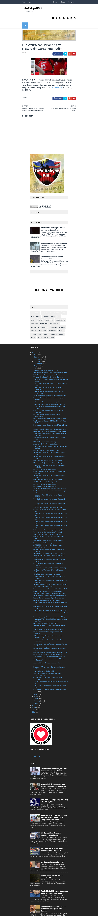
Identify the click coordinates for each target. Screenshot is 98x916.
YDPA (52, 326)
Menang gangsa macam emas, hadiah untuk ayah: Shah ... (50, 595)
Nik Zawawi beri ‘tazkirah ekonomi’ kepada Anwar (51, 822)
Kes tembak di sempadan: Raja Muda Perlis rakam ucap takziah (53, 773)
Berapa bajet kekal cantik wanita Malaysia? (47, 579)
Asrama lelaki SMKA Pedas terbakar (45, 432)
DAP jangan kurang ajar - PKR (52, 850)
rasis (40, 322)
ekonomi (46, 304)
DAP (64, 301)
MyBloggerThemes (49, 913)
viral (46, 326)
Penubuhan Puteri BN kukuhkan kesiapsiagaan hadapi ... (49, 454)
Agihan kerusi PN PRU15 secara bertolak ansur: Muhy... (49, 565)
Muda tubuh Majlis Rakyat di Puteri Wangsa (48, 449)
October (37, 349)
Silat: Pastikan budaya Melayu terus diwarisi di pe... (50, 361)
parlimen (62, 315)
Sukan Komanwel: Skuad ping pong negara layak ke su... (50, 637)
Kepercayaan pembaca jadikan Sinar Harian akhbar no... (50, 591)
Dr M (32, 304)
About (77, 2)
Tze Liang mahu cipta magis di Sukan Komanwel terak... (49, 549)
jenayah (33, 308)
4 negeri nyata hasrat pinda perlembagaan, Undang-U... (48, 666)
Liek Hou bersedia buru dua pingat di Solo (47, 363)
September (38, 352)
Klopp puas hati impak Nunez (43, 575)
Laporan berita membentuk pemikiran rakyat (48, 586)
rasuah (46, 322)
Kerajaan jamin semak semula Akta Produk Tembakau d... (47, 629)
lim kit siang (35, 315)
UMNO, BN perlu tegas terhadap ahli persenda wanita (49, 460)
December (37, 345)
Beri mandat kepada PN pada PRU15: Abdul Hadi (50, 577)
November (37, 347)
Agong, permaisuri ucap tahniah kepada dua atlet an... (50, 502)
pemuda (33, 319)
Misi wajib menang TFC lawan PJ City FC (47, 438)
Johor (41, 308)
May (35, 682)
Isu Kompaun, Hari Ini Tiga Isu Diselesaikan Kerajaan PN (53, 837)
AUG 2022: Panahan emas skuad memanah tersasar (48, 376)
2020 (34, 696)
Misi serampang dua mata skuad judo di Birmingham (46, 404)
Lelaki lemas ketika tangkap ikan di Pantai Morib (49, 407)
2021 (34, 693)
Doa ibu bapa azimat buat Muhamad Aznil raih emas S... (50, 414)
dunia (38, 304)
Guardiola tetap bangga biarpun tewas (46, 562)
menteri (54, 315)
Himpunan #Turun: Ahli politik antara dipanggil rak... (49, 656)
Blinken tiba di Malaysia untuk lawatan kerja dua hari (53, 217)
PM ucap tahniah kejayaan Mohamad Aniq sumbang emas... (47, 625)
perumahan (52, 319)
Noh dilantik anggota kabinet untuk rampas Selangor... (48, 399)
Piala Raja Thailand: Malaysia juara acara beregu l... (50, 477)
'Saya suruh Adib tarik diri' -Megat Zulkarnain (48, 365)
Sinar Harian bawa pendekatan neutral (46, 588)
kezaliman (34, 311)
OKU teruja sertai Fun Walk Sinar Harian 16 (48, 529)
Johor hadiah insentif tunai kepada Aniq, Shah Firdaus (49, 395)
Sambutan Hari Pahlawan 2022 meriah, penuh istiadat (48, 559)
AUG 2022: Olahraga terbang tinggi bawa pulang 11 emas (50, 569)
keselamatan (60, 308)
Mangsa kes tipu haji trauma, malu (44, 457)
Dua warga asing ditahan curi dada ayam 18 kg (49, 605)
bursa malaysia (55, 301)
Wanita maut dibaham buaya (43, 531)
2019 (34, 698)
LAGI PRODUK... (35, 745)
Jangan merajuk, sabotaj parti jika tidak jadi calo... (49, 417)
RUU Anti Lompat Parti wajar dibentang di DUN (49, 384)
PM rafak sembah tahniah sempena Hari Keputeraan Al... (47, 662)
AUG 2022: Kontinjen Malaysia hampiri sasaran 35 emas (50, 368)
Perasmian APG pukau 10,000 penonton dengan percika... (50, 608)
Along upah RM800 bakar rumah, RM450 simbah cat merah (49, 422)
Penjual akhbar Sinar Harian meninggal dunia (48, 618)
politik (33, 322)
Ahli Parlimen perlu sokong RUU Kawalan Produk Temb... (50, 372)
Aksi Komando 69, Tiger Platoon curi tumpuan (49, 645)
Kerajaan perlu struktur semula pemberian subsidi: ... (50, 602)
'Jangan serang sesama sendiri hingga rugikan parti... (49, 427)
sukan (61, 322)
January (37, 691)
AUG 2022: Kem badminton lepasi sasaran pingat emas (50, 675)
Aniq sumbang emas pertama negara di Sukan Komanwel (49, 648)
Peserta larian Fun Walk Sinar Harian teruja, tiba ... (50, 599)
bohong (45, 301)
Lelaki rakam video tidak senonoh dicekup (47, 642)
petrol (61, 319)
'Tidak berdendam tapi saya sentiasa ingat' (48, 495)
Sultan (33, 326)
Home (69, 2)
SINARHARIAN (30, 78)
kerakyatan (49, 308)
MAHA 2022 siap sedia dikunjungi (44, 430)
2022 (34, 343)
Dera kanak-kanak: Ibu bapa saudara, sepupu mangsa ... (48, 387)
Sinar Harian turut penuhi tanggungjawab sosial (49, 584)
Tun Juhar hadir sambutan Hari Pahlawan (47, 522)
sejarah (54, 322)
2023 (34, 341)
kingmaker (44, 311)
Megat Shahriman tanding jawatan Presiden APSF (50, 640)
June (36, 680)
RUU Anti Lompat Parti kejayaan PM (45, 470)
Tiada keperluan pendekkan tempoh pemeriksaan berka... (50, 435)
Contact (86, 2)
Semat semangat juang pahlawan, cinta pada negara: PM (48, 538)
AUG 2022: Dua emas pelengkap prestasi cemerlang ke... (47, 534)
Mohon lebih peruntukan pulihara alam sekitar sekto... (49, 525)
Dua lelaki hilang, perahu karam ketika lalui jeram (49, 678)
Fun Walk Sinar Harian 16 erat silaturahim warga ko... (49, 480)
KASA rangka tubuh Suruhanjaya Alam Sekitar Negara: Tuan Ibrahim (53, 897)
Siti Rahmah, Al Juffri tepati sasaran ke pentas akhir (49, 614)
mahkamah (45, 315)
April (35, 684)
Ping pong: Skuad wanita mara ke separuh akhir (49, 582)
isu (59, 304)
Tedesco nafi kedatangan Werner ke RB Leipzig (49, 556)
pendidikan (42, 319)
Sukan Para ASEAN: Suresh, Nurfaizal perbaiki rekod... (49, 441)
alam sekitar (35, 301)
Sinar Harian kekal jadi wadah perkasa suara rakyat (50, 573)
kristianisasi (54, 311)
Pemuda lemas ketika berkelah (43, 659)
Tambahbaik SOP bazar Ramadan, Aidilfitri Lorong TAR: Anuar (54, 880)
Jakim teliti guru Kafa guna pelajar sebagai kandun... (47, 652)
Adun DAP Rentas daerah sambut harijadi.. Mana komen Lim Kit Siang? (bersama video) (54, 805)
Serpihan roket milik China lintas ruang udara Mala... (48, 544)
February (37, 689)
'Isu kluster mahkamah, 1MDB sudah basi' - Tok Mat (49, 410)
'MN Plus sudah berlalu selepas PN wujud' (47, 518)
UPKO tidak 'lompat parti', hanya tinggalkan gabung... (48, 553)
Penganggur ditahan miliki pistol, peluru (46, 358)
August (36, 354)
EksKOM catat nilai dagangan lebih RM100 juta (49, 419)
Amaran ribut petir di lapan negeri (54, 231)
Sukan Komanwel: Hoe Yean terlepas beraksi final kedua (50, 633)
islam (53, 304)
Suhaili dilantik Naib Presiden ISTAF (45, 611)
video (40, 326)
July (35, 356)
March (36, 687)
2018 (34, 700)
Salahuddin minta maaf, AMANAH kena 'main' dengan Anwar (54, 758)
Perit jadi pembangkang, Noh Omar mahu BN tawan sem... (48, 381)
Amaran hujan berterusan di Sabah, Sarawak (52, 246)
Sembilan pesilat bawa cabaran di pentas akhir (49, 541)
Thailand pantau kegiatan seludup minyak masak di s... (50, 670)
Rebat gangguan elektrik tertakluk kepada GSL (49, 392)
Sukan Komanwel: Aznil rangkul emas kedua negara (48, 621)
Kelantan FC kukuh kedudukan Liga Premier (48, 390)
